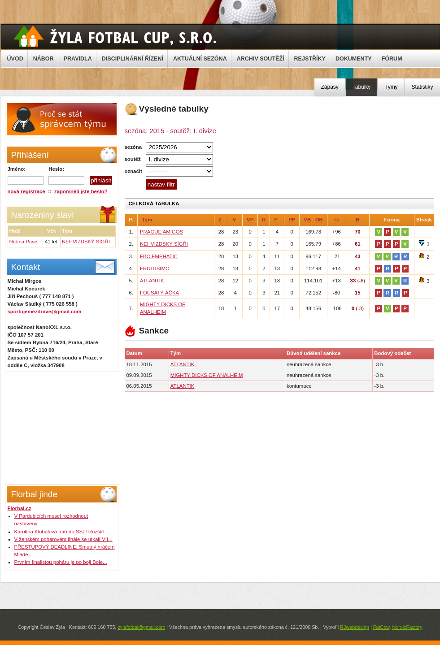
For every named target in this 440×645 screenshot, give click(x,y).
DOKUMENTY (353, 59)
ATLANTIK (152, 280)
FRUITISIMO (155, 268)
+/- (336, 219)
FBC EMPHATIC (159, 256)
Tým (147, 219)
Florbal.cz (19, 508)
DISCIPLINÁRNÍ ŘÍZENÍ (132, 59)
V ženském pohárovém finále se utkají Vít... (63, 539)
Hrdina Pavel (24, 241)
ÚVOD (15, 59)
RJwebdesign (354, 627)
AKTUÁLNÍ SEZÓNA (200, 59)
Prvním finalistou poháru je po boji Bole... (60, 562)
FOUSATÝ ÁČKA (159, 292)
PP (291, 219)
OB (319, 219)
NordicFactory (407, 627)
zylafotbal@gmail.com (141, 627)
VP (250, 219)
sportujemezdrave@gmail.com (45, 311)
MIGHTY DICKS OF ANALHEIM (206, 375)
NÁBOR (43, 59)
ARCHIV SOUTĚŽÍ (260, 59)
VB (307, 219)
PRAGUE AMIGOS (161, 231)
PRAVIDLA (78, 59)
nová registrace (26, 191)
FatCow (381, 627)
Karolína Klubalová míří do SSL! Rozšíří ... (62, 531)
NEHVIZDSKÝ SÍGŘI (86, 241)
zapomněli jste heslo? (80, 191)
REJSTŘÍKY (310, 59)
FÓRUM (392, 59)
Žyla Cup (115, 36)
